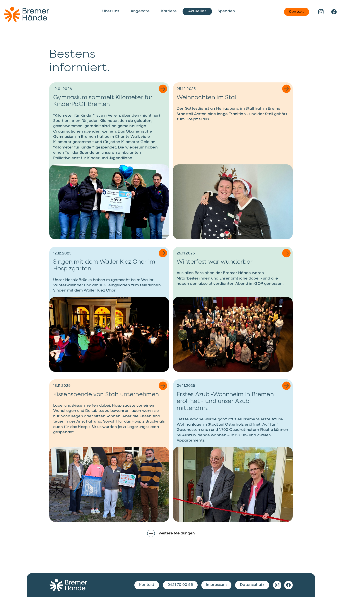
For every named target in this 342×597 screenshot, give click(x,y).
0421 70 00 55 (180, 585)
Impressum (216, 585)
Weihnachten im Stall (207, 98)
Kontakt (296, 12)
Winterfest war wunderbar (215, 262)
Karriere (169, 11)
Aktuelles (197, 11)
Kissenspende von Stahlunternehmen (106, 394)
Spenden (226, 11)
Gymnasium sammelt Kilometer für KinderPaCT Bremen (103, 101)
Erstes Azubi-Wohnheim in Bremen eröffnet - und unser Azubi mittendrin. (225, 401)
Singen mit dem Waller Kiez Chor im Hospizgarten (104, 265)
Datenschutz (252, 585)
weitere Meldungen (171, 533)
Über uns (110, 11)
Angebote (140, 11)
